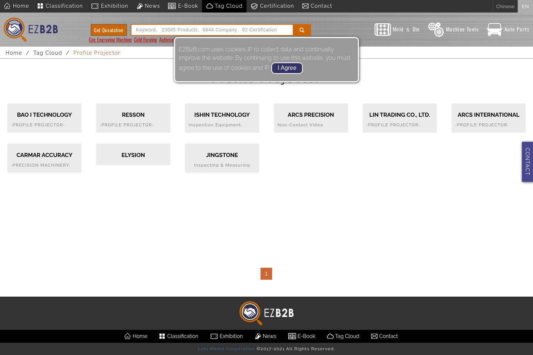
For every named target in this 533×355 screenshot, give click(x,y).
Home (16, 6)
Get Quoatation (109, 30)
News (148, 6)
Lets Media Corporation (226, 348)
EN (525, 6)
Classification (60, 6)
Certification (272, 6)
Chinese (505, 6)
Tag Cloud (224, 6)
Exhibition (109, 6)
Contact (317, 6)
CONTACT (527, 161)
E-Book (182, 6)
